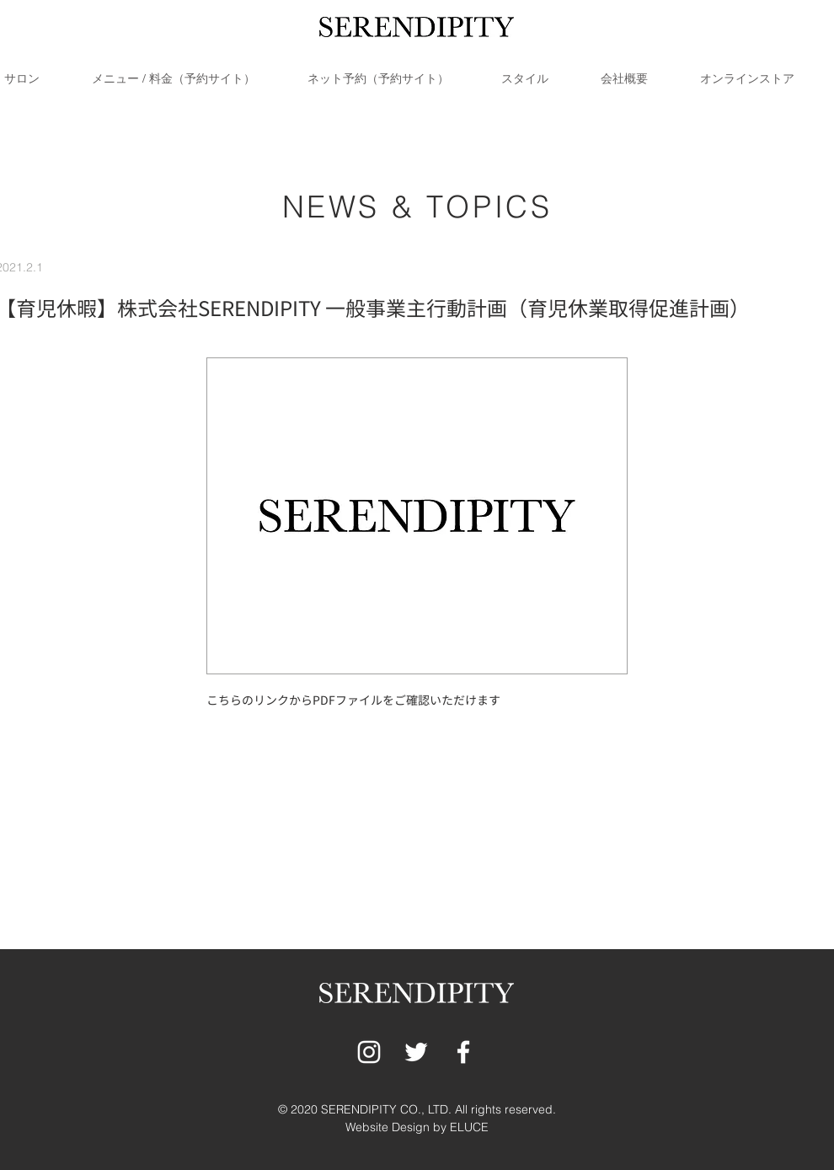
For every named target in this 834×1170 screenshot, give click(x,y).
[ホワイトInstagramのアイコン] (369, 1052)
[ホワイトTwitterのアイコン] (416, 1052)
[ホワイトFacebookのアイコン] (463, 1052)
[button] (191, 79)
